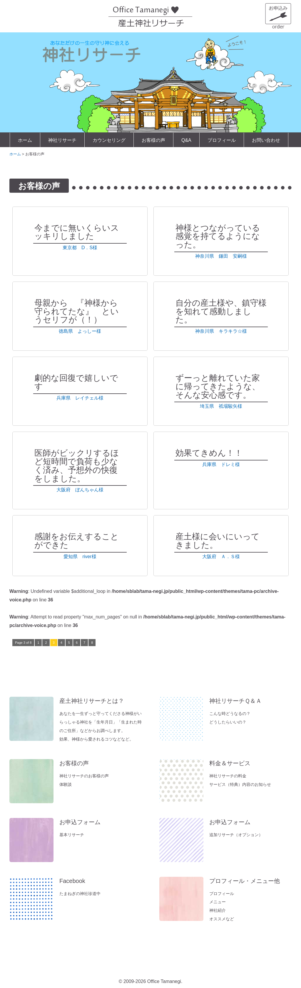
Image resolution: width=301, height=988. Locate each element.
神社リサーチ (62, 140)
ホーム (25, 140)
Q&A (186, 140)
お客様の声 (153, 140)
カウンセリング (109, 140)
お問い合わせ (266, 140)
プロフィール (222, 140)
